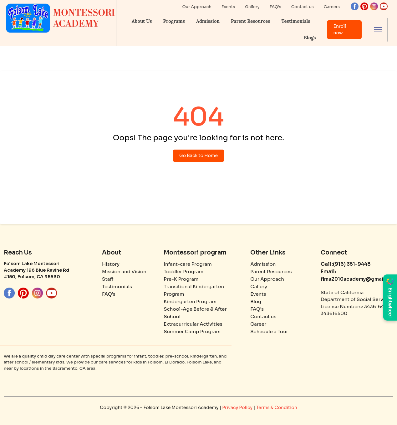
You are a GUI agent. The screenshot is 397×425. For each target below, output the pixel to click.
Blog (255, 301)
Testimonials (296, 21)
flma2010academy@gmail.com (359, 279)
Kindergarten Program (190, 301)
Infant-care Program (187, 264)
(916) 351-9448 (352, 264)
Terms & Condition (276, 407)
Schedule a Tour (269, 331)
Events (228, 6)
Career (258, 324)
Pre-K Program (181, 279)
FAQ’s (275, 6)
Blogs (310, 38)
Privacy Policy (237, 407)
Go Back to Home (198, 155)
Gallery (252, 6)
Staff (107, 279)
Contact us (302, 6)
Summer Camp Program (192, 331)
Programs (174, 21)
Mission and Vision (124, 271)
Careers (332, 6)
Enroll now (339, 29)
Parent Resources (250, 21)
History (111, 264)
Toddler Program (183, 271)
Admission (208, 21)
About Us (142, 21)
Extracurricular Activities (193, 324)
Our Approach (196, 6)
